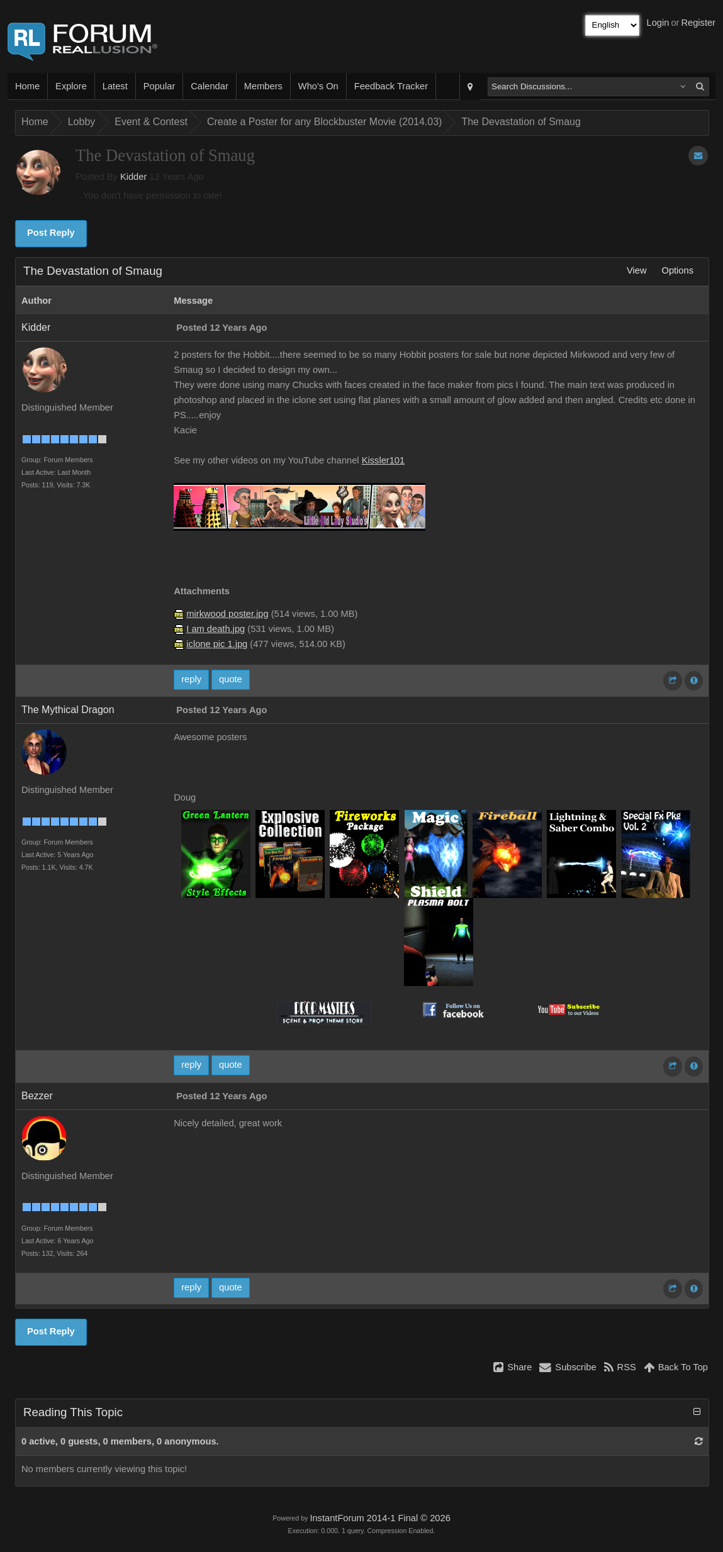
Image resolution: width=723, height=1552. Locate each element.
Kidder (133, 177)
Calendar (209, 86)
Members (263, 86)
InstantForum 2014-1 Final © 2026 (380, 1518)
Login (658, 23)
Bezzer (37, 1095)
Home (27, 86)
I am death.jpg (215, 629)
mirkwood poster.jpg (227, 614)
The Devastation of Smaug (520, 121)
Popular (159, 86)
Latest (115, 86)
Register (698, 23)
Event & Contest (151, 121)
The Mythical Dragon (68, 709)
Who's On (318, 86)
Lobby (82, 121)
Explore (71, 86)
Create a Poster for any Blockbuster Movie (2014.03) (324, 121)
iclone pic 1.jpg (216, 644)
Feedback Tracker (391, 86)
